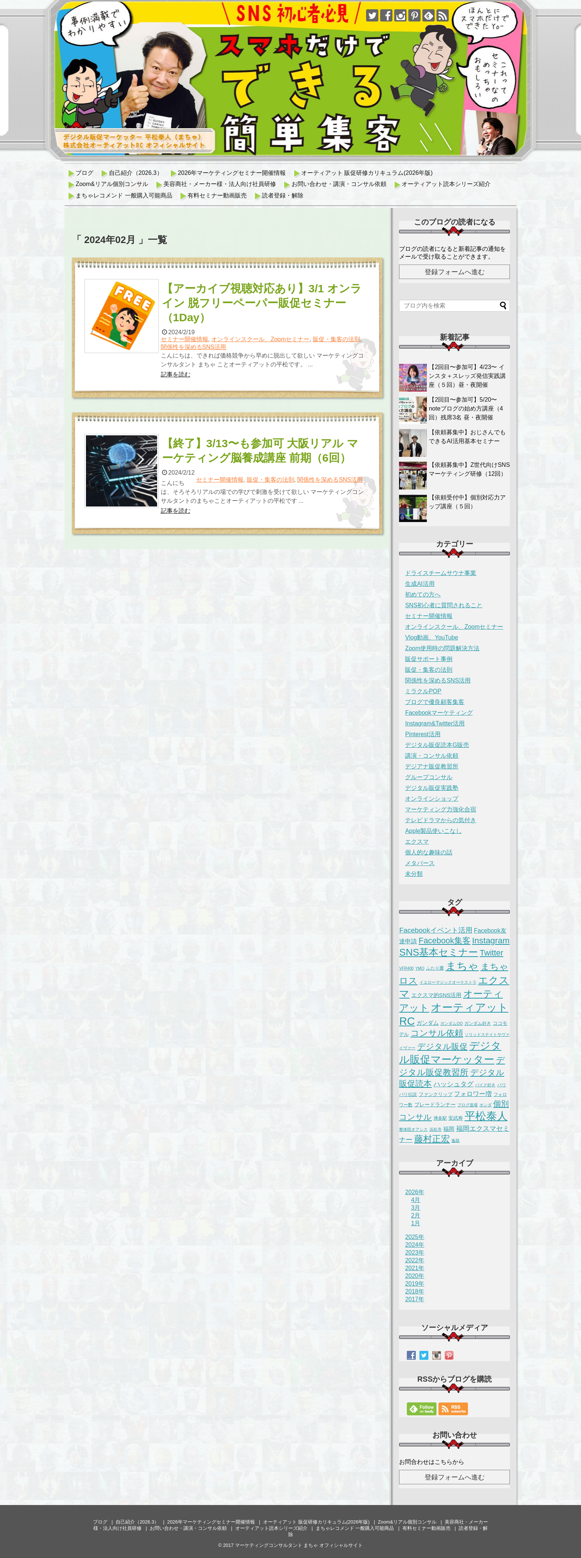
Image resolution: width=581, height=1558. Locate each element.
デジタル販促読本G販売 (437, 745)
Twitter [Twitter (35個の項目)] (491, 952)
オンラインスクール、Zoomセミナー (260, 339)
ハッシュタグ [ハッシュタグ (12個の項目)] (454, 1084)
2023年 (414, 1252)
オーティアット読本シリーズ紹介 (446, 184)
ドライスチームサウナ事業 (440, 573)
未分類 (414, 874)
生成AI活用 (419, 584)
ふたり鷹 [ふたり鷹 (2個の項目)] (435, 968)
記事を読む (175, 374)
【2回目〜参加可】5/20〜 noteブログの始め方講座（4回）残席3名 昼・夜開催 (466, 408)
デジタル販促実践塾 (431, 788)
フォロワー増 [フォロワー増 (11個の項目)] (473, 1093)
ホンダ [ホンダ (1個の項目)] (485, 1105)
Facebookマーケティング (438, 713)
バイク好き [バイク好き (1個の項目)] (485, 1085)
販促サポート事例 (428, 659)
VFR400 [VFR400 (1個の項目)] (406, 968)
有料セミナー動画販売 (217, 195)
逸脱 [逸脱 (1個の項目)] (455, 1140)
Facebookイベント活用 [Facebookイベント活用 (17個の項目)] (435, 930)
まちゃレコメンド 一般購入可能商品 (124, 195)
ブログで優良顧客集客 (434, 702)
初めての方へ (423, 594)
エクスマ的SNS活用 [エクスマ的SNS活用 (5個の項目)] (436, 995)
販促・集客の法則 (336, 339)
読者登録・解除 (282, 195)
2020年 (414, 1276)
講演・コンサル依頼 (431, 756)
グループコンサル (428, 777)
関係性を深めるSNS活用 (193, 347)
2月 (415, 1215)
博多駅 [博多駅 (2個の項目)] (440, 1118)
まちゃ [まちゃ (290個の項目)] (462, 966)
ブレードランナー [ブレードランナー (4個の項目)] (435, 1104)
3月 (415, 1208)
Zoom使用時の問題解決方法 (442, 648)
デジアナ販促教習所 (431, 766)
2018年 (414, 1291)
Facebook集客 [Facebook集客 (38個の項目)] (445, 940)
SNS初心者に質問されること (443, 605)
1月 (415, 1223)
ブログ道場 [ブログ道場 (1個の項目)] (467, 1105)
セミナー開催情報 (184, 339)
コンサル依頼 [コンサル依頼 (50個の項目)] (437, 1033)
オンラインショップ (431, 798)
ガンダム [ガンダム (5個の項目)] (427, 1023)
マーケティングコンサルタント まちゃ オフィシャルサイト (299, 1545)
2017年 (414, 1299)
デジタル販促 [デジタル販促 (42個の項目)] (442, 1046)
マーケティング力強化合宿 (440, 809)
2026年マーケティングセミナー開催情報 (232, 173)
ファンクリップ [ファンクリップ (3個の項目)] (435, 1094)
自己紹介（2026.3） (136, 173)
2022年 (414, 1260)
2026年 (414, 1192)
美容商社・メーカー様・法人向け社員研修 (219, 184)
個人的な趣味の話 (428, 852)
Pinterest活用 (422, 734)
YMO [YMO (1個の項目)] (419, 968)
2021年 (414, 1268)
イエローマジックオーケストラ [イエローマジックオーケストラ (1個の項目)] (448, 982)
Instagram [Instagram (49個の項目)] (490, 940)
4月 (415, 1200)
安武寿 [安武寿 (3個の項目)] (455, 1118)
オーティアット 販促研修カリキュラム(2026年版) (367, 173)
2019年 (414, 1283)
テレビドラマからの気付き (440, 820)
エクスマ (417, 841)
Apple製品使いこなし (433, 831)
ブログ (84, 173)
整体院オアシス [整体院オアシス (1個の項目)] (413, 1129)
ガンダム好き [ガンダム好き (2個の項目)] (477, 1023)
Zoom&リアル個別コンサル (112, 184)
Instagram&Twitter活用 (435, 723)
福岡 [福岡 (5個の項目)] (448, 1129)
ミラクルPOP (423, 691)
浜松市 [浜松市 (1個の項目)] (435, 1129)
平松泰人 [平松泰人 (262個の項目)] (486, 1116)
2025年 (414, 1237)
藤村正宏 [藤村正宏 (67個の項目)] (432, 1139)
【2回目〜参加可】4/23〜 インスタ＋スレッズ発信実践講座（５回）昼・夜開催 (467, 376)
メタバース (420, 863)
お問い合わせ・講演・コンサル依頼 (339, 184)
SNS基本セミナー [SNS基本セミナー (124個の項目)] (438, 952)
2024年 (414, 1245)
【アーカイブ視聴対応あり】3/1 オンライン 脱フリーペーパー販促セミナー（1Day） (262, 302)
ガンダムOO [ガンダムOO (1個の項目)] (451, 1023)
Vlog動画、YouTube (431, 637)
